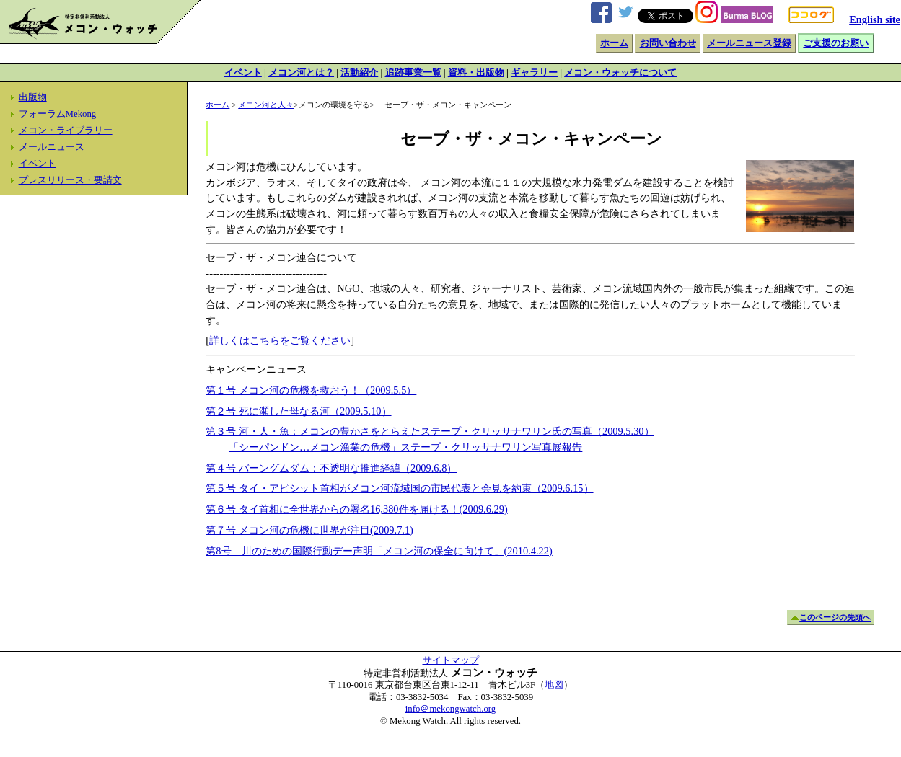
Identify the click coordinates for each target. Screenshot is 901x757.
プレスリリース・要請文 (70, 180)
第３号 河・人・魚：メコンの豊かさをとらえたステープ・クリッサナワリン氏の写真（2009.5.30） (430, 431)
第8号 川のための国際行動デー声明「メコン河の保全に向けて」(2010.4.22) (379, 551)
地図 (554, 685)
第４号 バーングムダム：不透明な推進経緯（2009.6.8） (331, 468)
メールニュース (51, 147)
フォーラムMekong (58, 114)
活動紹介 (359, 73)
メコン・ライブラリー (66, 130)
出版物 (33, 97)
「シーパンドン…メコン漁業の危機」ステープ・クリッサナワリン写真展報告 (405, 447)
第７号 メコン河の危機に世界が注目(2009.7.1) (309, 530)
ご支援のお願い (836, 43)
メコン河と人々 (266, 104)
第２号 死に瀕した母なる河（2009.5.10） (298, 411)
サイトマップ (451, 660)
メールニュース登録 (749, 43)
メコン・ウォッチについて (620, 73)
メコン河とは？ (301, 73)
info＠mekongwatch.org (450, 709)
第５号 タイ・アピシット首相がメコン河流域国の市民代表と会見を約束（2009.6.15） (399, 488)
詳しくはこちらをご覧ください (280, 340)
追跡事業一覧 (413, 73)
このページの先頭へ (835, 618)
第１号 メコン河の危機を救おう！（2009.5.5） (311, 390)
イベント (243, 73)
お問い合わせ (668, 43)
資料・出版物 (476, 73)
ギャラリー (534, 73)
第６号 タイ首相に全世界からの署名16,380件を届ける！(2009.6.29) (356, 509)
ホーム (614, 43)
